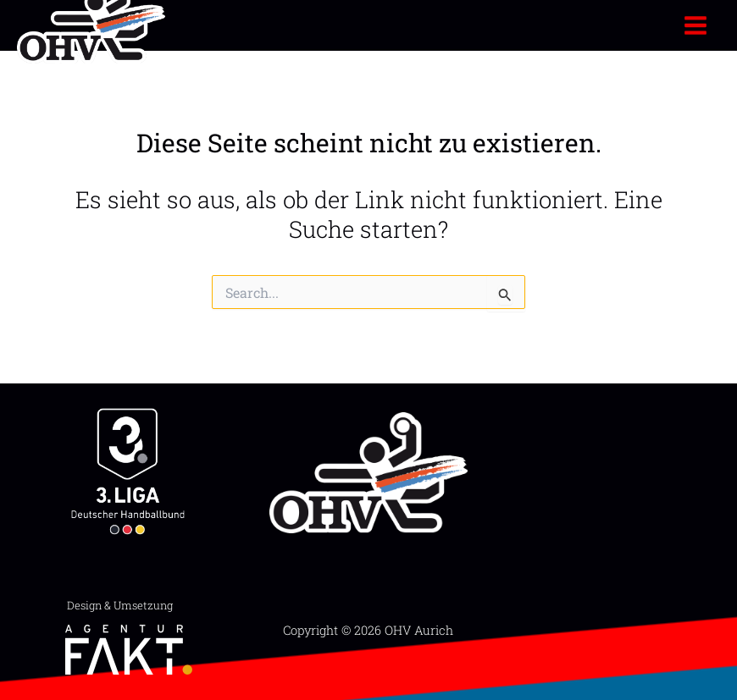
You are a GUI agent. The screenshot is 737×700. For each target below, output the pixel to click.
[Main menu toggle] (696, 25)
